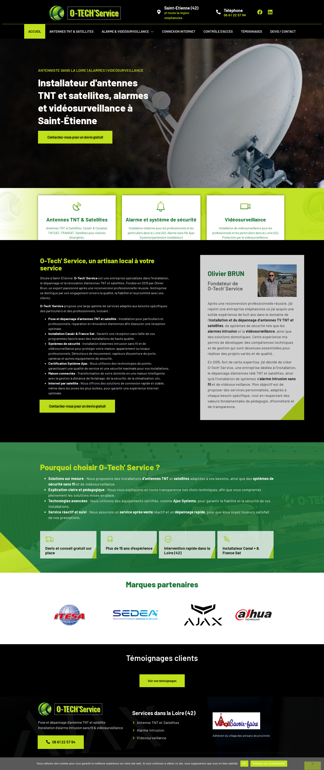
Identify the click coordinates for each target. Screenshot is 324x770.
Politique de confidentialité (269, 763)
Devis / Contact (283, 31)
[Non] (312, 766)
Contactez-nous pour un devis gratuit (79, 137)
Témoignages (251, 31)
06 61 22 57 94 (61, 744)
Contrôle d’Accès (218, 31)
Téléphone (233, 10)
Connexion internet (178, 31)
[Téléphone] (218, 12)
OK (244, 763)
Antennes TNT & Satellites (71, 31)
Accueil (34, 31)
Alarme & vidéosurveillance (128, 31)
